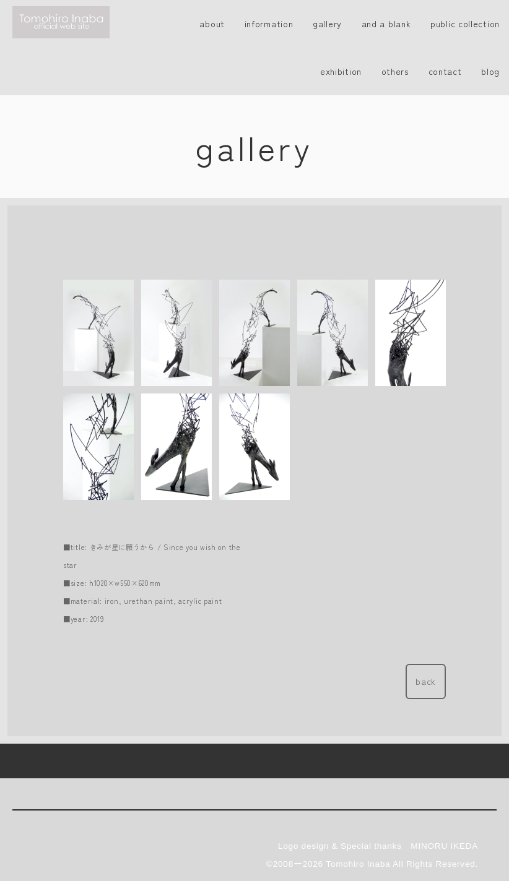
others (395, 71)
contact (445, 71)
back (425, 681)
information (269, 23)
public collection (465, 23)
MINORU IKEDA (444, 811)
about (212, 23)
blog (490, 71)
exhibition (341, 71)
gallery (327, 23)
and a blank (386, 23)
